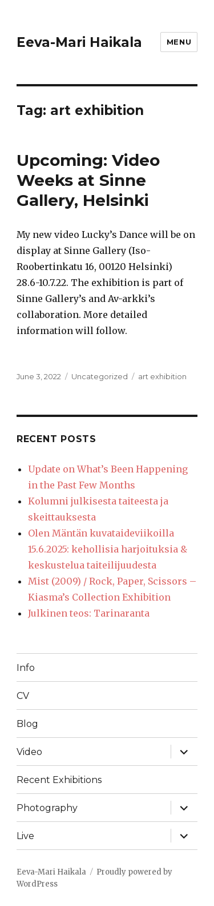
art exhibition (162, 376)
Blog (27, 723)
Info (26, 667)
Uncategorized (99, 376)
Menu (179, 41)
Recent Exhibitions (59, 779)
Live (25, 836)
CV (23, 695)
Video (29, 751)
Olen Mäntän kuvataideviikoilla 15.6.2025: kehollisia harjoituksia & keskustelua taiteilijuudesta (107, 549)
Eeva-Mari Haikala (79, 42)
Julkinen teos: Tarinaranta (89, 613)
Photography (47, 807)
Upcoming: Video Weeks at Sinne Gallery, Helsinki (88, 180)
